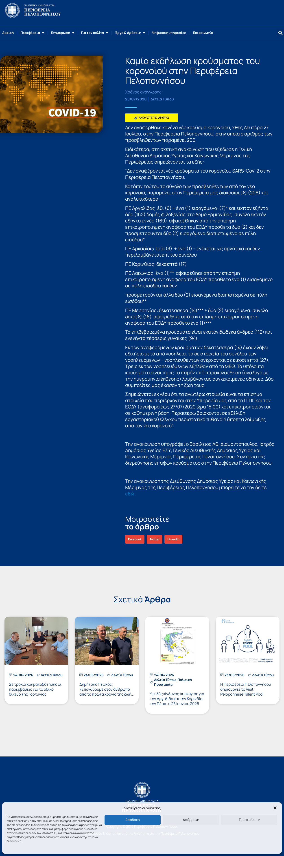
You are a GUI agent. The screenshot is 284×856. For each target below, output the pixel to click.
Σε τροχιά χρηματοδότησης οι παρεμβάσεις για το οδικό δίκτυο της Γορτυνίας (35, 689)
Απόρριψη (191, 819)
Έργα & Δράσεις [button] (130, 33)
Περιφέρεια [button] (32, 33)
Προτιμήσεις (249, 819)
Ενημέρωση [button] (62, 33)
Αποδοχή (132, 819)
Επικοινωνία (203, 32)
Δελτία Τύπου (162, 99)
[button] (275, 808)
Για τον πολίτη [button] (94, 33)
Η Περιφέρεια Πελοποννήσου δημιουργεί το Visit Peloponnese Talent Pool (245, 689)
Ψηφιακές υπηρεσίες (169, 32)
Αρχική (8, 32)
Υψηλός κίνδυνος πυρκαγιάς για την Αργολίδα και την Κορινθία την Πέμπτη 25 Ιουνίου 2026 (177, 698)
